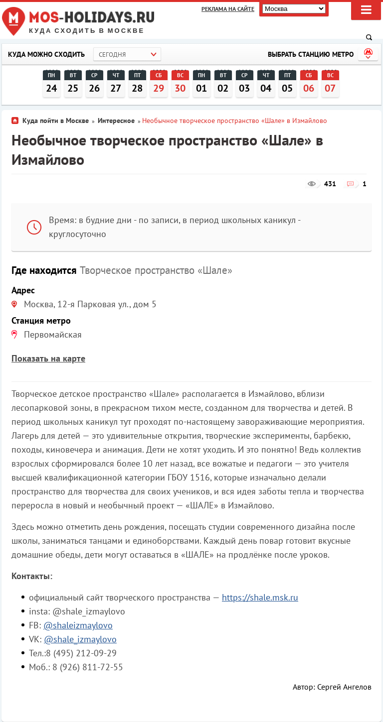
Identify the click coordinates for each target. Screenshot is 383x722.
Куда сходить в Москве (87, 31)
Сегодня (112, 54)
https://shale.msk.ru (260, 597)
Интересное (116, 120)
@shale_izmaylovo (80, 639)
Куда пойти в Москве (55, 120)
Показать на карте (48, 358)
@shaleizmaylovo (78, 625)
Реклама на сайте (227, 8)
